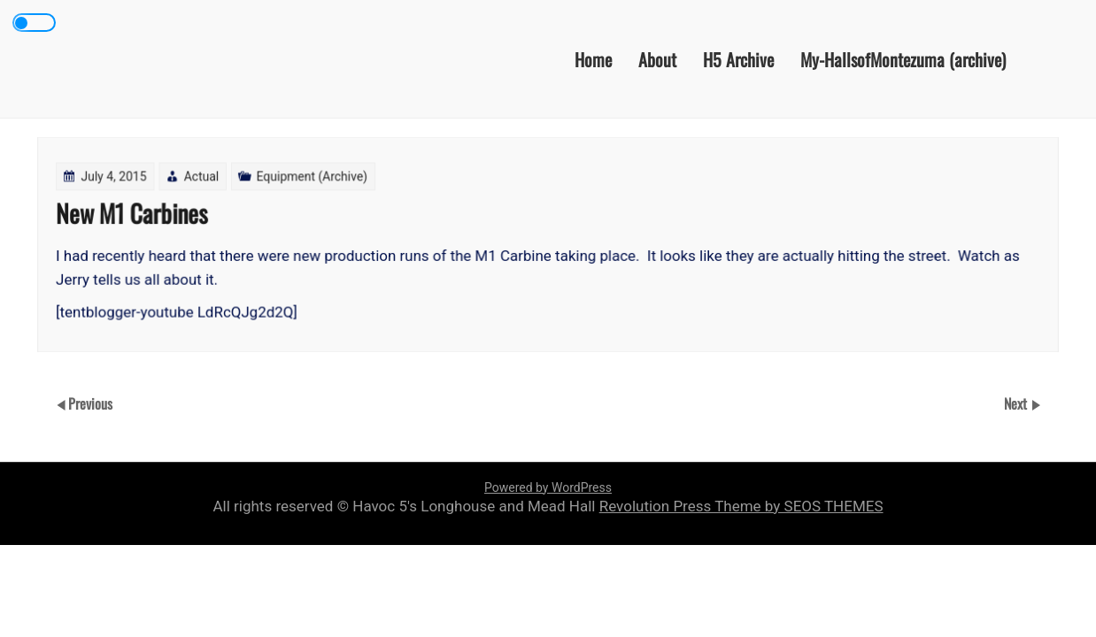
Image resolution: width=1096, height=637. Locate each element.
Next (1017, 402)
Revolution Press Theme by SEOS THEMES (741, 506)
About (657, 58)
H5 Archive (738, 58)
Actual (204, 177)
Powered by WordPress (548, 487)
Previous (90, 402)
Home (593, 58)
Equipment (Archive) (313, 177)
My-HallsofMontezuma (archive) (903, 58)
